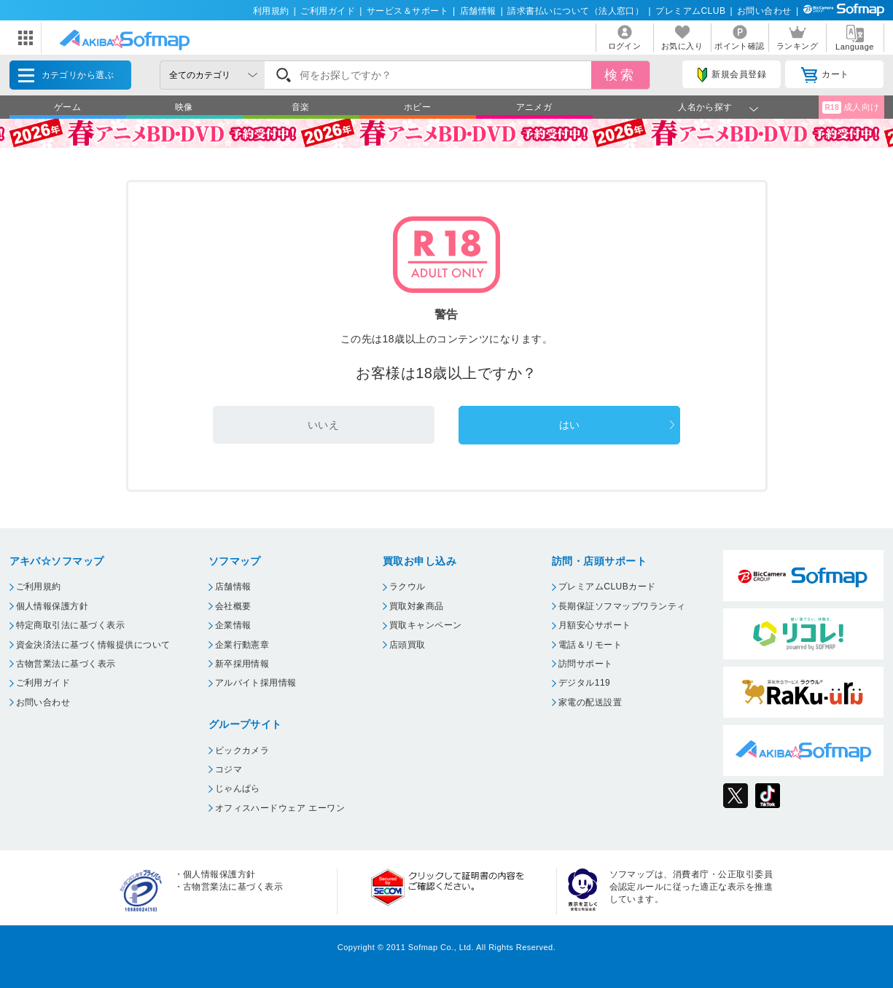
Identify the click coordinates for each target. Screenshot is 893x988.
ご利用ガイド (327, 11)
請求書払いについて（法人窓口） (575, 11)
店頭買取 (407, 645)
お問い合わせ (764, 11)
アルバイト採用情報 (256, 683)
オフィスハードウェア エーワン (280, 808)
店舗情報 (478, 11)
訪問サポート (585, 664)
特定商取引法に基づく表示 (70, 625)
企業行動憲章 (242, 645)
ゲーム (67, 107)
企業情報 (233, 625)
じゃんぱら (237, 788)
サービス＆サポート (407, 11)
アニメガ (534, 107)
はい (569, 425)
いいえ (323, 425)
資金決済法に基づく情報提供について (93, 645)
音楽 (301, 107)
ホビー (417, 107)
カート (825, 75)
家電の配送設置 (590, 702)
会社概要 (233, 606)
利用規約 (271, 11)
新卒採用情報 (242, 664)
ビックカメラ (242, 750)
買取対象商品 (416, 606)
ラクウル (407, 586)
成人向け (850, 107)
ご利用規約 (38, 586)
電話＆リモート (590, 645)
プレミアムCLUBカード (607, 586)
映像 (184, 107)
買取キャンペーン (425, 625)
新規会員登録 (732, 75)
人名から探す (705, 107)
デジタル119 (584, 683)
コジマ (228, 769)
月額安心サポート (594, 625)
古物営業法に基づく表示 (66, 664)
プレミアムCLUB (690, 11)
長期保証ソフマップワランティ (622, 606)
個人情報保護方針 (52, 606)
